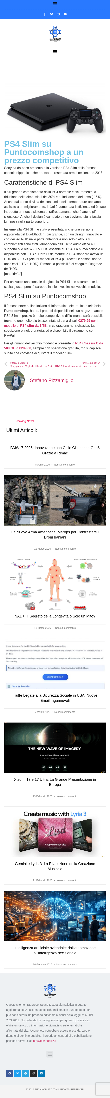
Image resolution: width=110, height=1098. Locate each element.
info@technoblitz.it (44, 1040)
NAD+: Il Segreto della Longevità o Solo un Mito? (55, 616)
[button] (55, 3)
